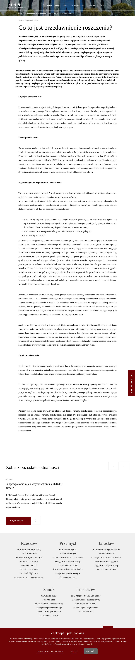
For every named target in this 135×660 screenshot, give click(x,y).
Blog (37, 13)
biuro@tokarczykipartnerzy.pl (29, 557)
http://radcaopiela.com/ (85, 603)
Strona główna (23, 13)
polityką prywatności (85, 644)
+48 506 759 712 (29, 565)
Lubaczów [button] (85, 589)
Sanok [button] (48, 589)
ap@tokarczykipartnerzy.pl (49, 611)
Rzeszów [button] (29, 543)
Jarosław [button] (106, 543)
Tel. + (61, 565)
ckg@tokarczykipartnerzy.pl (106, 565)
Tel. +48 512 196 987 (106, 569)
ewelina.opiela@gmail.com (85, 607)
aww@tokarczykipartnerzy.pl (68, 561)
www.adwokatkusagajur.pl (106, 561)
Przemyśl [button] (68, 543)
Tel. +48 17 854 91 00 (29, 561)
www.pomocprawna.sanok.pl (49, 607)
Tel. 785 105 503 (85, 611)
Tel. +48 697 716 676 (49, 615)
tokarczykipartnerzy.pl (70, 573)
